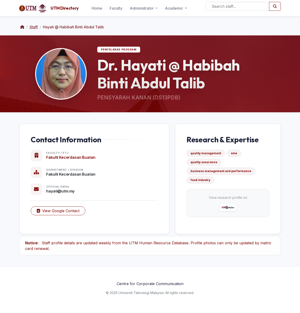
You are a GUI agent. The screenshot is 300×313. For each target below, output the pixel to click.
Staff (34, 27)
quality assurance (204, 162)
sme (234, 153)
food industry (200, 180)
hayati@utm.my (60, 191)
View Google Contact (58, 210)
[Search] (237, 6)
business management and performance (221, 171)
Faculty (116, 8)
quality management (206, 153)
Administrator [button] (142, 8)
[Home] (22, 27)
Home (97, 8)
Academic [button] (174, 8)
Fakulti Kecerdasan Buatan (70, 157)
